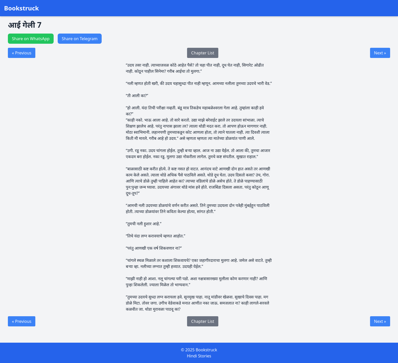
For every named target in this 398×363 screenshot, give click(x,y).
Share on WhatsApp (31, 38)
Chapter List (202, 53)
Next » (380, 53)
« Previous (21, 53)
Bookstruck (21, 8)
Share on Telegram (80, 38)
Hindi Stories (199, 356)
